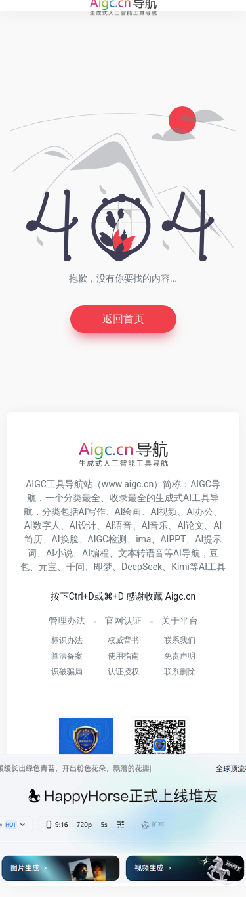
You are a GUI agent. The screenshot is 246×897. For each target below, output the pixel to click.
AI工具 (212, 566)
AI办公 (199, 511)
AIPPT (173, 539)
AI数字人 (42, 525)
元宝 (48, 566)
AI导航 (186, 553)
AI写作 (92, 511)
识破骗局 (67, 671)
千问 (75, 566)
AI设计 (83, 525)
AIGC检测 (107, 539)
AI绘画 (128, 511)
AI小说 (59, 553)
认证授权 (123, 671)
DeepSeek (141, 566)
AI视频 (164, 511)
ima (143, 539)
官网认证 (123, 620)
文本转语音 (141, 553)
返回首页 (123, 319)
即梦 (103, 566)
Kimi (180, 566)
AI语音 (119, 525)
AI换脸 (65, 539)
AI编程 (95, 553)
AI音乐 (155, 525)
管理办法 (67, 620)
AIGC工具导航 (54, 484)
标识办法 (67, 640)
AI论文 (190, 525)
